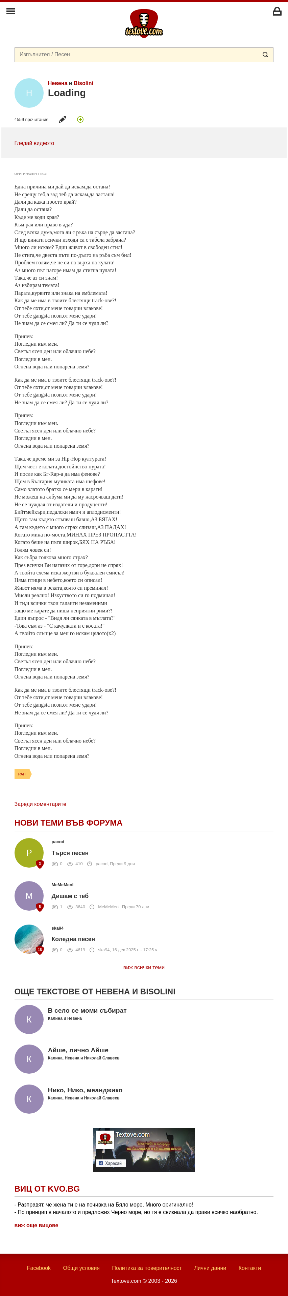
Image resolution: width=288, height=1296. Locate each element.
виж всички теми (144, 967)
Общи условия (81, 1268)
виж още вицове (36, 1225)
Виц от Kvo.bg (47, 1188)
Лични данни (210, 1268)
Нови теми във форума (69, 822)
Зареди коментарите (40, 804)
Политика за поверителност (147, 1268)
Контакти (250, 1268)
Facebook (39, 1268)
